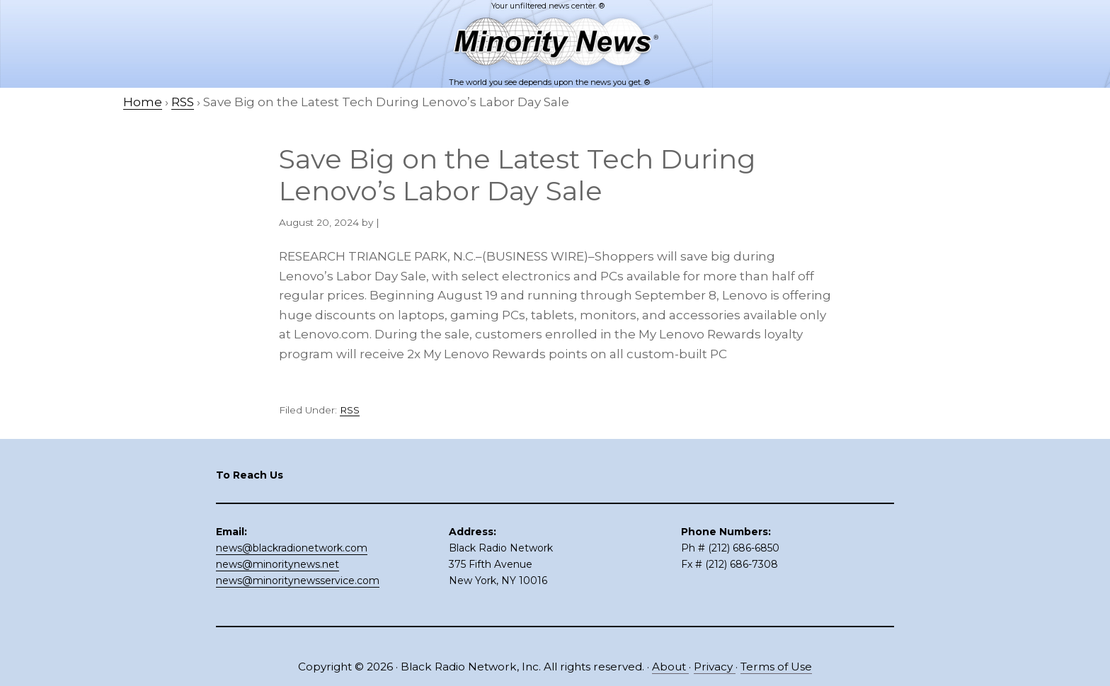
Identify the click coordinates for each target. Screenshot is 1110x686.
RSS (350, 410)
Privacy (715, 666)
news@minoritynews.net (277, 564)
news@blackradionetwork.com (291, 548)
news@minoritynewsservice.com (297, 580)
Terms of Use (776, 666)
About (670, 666)
